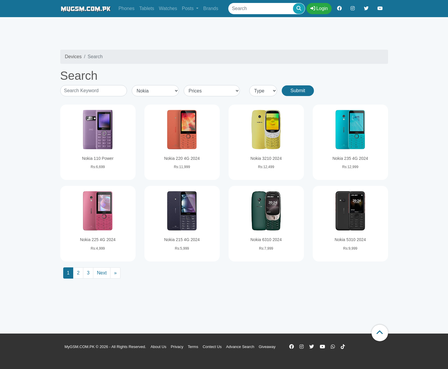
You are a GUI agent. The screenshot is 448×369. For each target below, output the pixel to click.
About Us (158, 346)
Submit (298, 90)
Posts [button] (188, 8)
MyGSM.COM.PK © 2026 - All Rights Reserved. (105, 346)
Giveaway (267, 346)
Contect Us (212, 346)
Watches (168, 8)
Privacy (177, 346)
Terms (193, 346)
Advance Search (240, 346)
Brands (210, 8)
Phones (126, 8)
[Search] (266, 8)
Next (102, 272)
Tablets (146, 8)
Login (319, 8)
